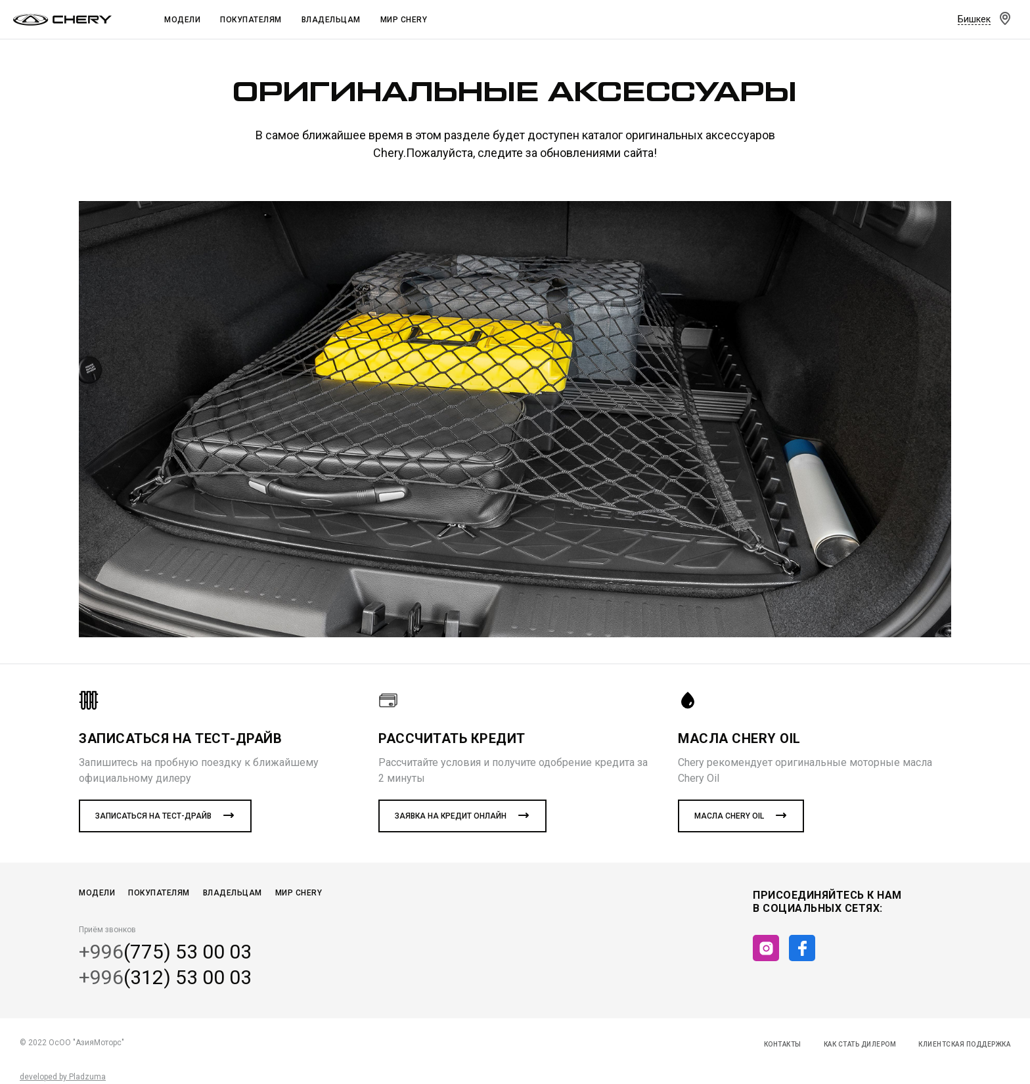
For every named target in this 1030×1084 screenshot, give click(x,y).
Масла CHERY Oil (729, 816)
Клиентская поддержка (964, 1044)
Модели (182, 19)
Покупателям (251, 19)
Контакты (782, 1044)
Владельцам (331, 19)
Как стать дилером (860, 1044)
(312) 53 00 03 (165, 977)
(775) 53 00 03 (165, 952)
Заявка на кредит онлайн (450, 816)
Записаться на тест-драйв (153, 816)
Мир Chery (404, 19)
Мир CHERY (299, 893)
